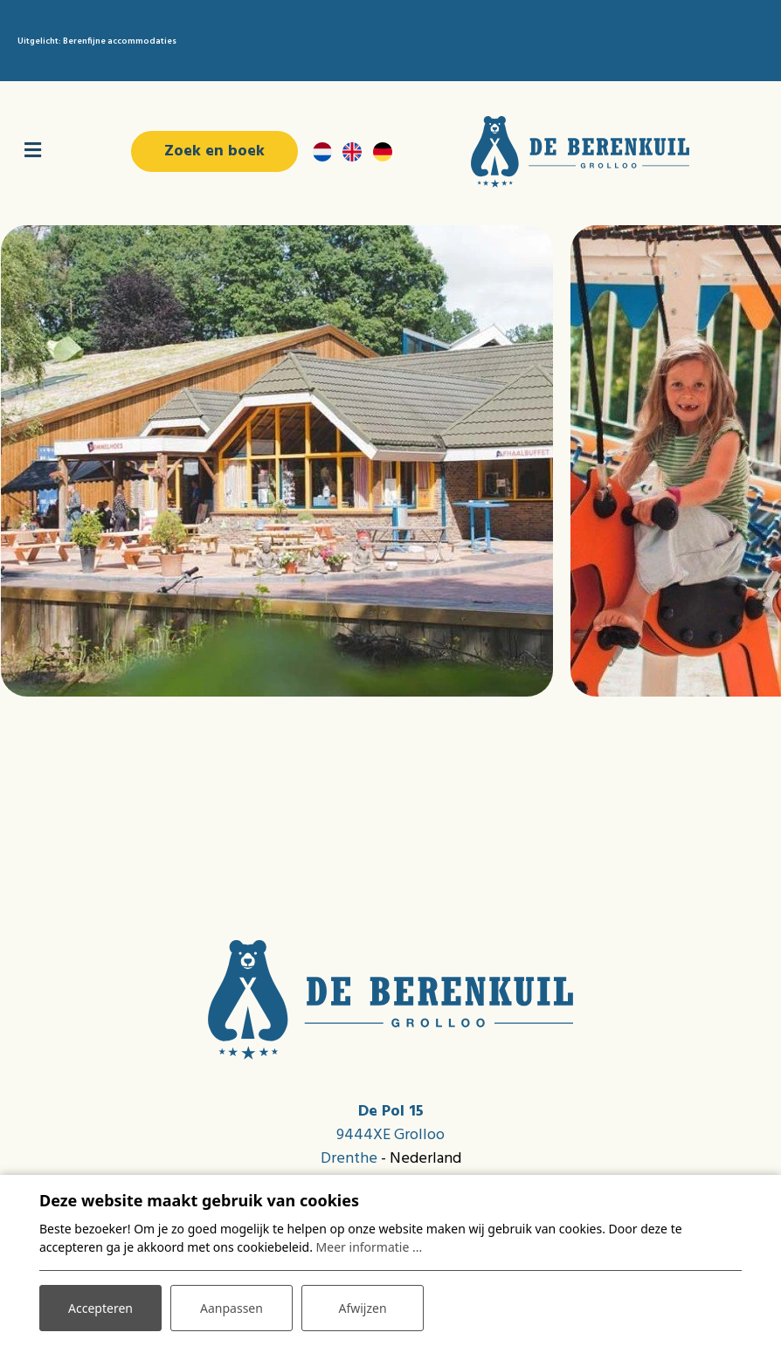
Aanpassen (231, 1308)
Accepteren (100, 1308)
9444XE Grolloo (390, 1135)
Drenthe (349, 1158)
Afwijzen (362, 1308)
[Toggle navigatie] (32, 152)
